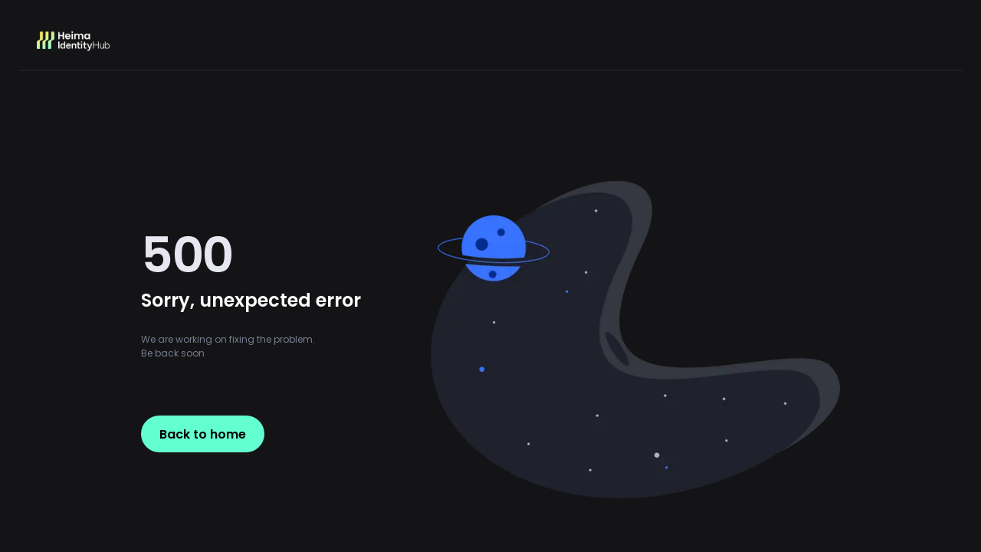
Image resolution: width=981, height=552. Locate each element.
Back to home (202, 434)
